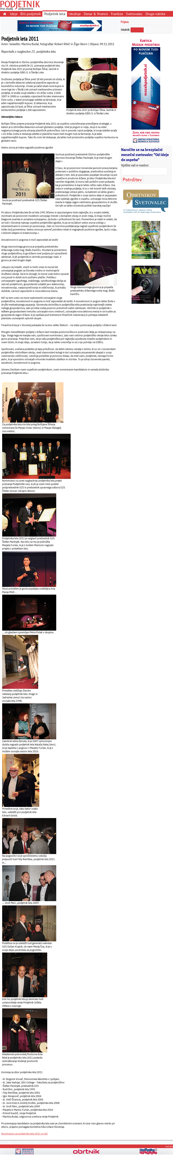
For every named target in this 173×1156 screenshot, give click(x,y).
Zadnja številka (17, 1142)
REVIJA (4, 1142)
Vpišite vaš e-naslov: (135, 165)
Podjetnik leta (54, 14)
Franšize (117, 14)
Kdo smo (61, 1142)
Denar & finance (96, 14)
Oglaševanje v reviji (46, 1142)
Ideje (13, 14)
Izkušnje (74, 14)
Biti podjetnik (30, 14)
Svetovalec (134, 14)
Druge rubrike (155, 14)
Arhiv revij (30, 1142)
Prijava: (125, 22)
